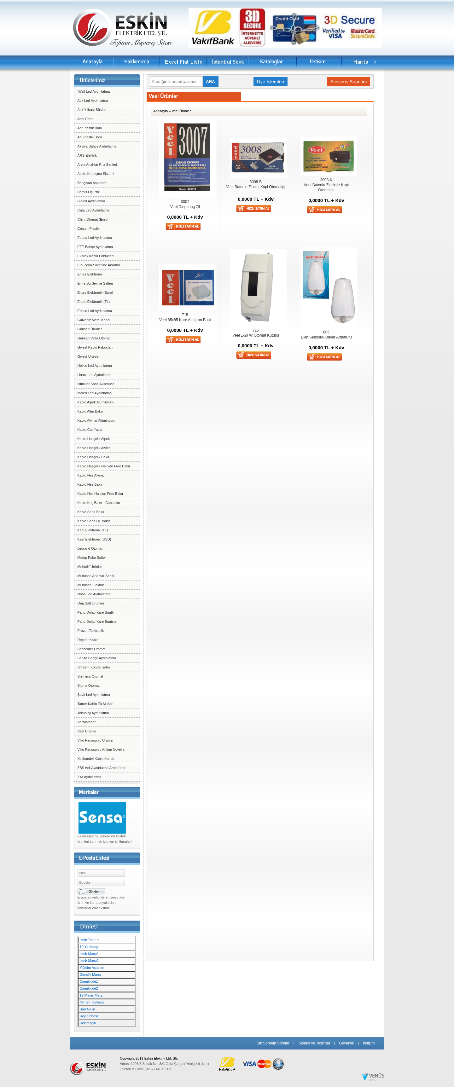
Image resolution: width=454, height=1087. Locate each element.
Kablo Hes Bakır (90, 484)
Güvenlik (346, 1043)
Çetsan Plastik (89, 228)
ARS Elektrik (87, 155)
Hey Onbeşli (89, 1016)
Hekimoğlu (88, 1023)
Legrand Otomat (90, 548)
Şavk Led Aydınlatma (94, 695)
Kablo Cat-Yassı (90, 429)
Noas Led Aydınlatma (94, 594)
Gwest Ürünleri (89, 356)
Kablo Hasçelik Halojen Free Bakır (104, 466)
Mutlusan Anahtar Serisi (96, 576)
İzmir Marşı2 (89, 961)
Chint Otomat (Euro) (93, 219)
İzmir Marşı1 (89, 954)
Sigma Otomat (89, 685)
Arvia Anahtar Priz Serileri (97, 164)
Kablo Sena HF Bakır (94, 521)
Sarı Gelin (87, 1009)
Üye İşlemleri (270, 81)
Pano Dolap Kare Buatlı (96, 612)
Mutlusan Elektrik (91, 585)
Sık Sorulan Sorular (273, 1043)
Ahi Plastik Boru (90, 137)
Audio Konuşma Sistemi (96, 174)
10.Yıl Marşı (89, 947)
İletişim (369, 1043)
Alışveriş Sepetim (348, 81)
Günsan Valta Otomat (94, 338)
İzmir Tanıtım (90, 940)
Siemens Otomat (90, 676)
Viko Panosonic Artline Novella (101, 749)
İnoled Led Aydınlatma (95, 393)
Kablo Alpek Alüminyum (96, 402)
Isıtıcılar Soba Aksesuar (96, 384)
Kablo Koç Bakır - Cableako (99, 503)
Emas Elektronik (90, 274)
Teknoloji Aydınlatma (93, 713)
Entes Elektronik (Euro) (95, 292)
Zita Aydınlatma (90, 777)
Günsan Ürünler (90, 329)
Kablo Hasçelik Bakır (94, 457)
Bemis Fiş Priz (89, 192)
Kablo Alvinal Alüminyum (96, 420)
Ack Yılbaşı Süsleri (92, 110)
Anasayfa (161, 111)
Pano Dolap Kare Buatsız (97, 621)
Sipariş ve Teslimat (314, 1043)
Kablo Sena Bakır (91, 512)
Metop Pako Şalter (92, 557)
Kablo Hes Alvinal (91, 475)
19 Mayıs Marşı (91, 995)
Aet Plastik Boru (90, 128)
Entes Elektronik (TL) (94, 302)
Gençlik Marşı (90, 974)
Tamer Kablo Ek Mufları (96, 704)
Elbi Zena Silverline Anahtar (99, 265)
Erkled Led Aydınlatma (95, 311)
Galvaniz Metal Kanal (94, 320)
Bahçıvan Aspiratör (92, 183)
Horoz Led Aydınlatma (95, 375)
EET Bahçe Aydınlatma (95, 247)
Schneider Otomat (92, 649)
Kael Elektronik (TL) (93, 530)
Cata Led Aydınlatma (94, 210)
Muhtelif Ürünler (90, 567)
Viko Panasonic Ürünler (96, 740)
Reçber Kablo (88, 640)
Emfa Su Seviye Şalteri (95, 283)
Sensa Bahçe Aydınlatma (97, 658)
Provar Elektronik (91, 631)
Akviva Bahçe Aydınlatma (97, 146)
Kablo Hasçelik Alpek (94, 439)
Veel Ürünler (87, 731)
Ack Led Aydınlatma (93, 100)
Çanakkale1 (89, 981)
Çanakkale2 (89, 988)
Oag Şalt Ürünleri (91, 603)
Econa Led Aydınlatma (95, 238)
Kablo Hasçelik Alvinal (95, 448)
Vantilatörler (87, 722)
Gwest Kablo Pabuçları (95, 347)
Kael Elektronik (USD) (94, 539)
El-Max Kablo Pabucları (96, 256)
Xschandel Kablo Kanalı (96, 758)
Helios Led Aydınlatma (95, 365)
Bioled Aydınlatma (91, 201)
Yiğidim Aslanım (92, 967)
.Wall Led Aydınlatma (94, 91)
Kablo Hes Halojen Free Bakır (101, 493)
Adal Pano (86, 119)
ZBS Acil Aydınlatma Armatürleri (102, 768)
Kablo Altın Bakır (90, 411)
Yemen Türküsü (92, 1002)
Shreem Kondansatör (94, 667)
